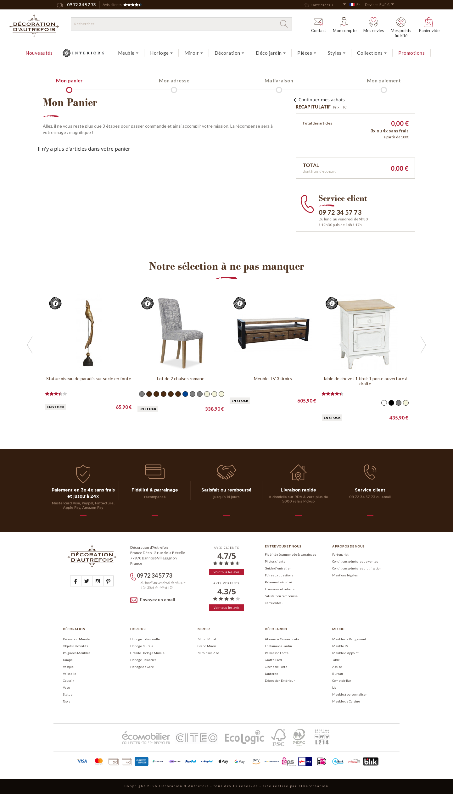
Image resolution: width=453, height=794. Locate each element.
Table (336, 660)
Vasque (68, 667)
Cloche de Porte (276, 667)
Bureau (337, 673)
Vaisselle (69, 673)
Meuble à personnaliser (349, 694)
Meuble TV (340, 646)
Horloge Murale (141, 646)
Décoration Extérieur (280, 680)
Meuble (338, 629)
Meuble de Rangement (349, 639)
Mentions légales (345, 575)
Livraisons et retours (279, 589)
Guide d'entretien (278, 568)
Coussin (68, 680)
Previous (44, 290)
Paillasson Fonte (276, 653)
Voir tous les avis (226, 572)
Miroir (204, 629)
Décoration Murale (76, 639)
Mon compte (344, 25)
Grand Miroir (207, 646)
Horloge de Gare (142, 667)
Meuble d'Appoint (345, 653)
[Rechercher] (181, 24)
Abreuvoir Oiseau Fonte (282, 639)
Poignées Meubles (76, 653)
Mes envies (373, 25)
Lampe (68, 660)
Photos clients (275, 561)
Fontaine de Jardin (278, 646)
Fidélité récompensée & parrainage (290, 554)
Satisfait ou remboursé (281, 596)
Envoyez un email (152, 600)
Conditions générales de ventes (355, 561)
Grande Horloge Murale (147, 653)
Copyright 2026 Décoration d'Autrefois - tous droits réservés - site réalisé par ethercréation (227, 786)
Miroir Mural (207, 639)
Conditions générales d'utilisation (356, 568)
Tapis (66, 701)
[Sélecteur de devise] (387, 4)
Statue (67, 694)
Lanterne (271, 673)
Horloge (138, 629)
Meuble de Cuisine (346, 701)
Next (44, 432)
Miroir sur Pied (208, 653)
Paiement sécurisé (278, 582)
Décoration (74, 629)
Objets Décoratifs (75, 646)
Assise (337, 667)
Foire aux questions (279, 575)
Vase (66, 687)
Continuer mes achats (318, 100)
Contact (318, 25)
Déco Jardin (276, 629)
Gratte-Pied (273, 660)
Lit (334, 687)
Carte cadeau (274, 603)
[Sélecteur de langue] (351, 4)
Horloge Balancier (143, 660)
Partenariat (340, 554)
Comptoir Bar (341, 680)
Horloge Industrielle (145, 639)
